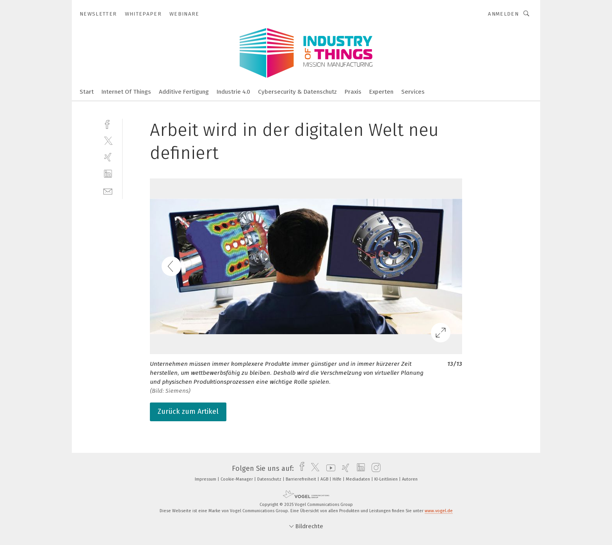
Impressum (206, 479)
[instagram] (374, 468)
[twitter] (108, 140)
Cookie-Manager (237, 479)
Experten (381, 91)
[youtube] (328, 468)
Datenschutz (270, 479)
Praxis (353, 91)
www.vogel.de (439, 510)
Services (413, 91)
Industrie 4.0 (233, 91)
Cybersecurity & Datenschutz (297, 91)
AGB (324, 479)
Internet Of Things (126, 91)
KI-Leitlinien (386, 479)
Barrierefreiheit (301, 479)
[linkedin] (108, 174)
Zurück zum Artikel (188, 411)
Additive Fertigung (184, 91)
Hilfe (338, 479)
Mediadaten (358, 479)
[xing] (108, 157)
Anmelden (503, 14)
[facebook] (108, 123)
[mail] (108, 191)
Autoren (410, 479)
